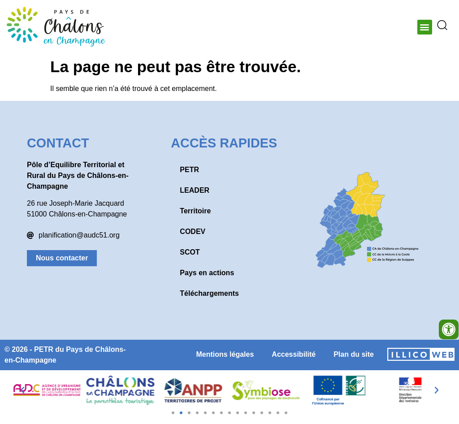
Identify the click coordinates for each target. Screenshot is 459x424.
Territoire (195, 211)
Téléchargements (209, 293)
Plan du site (353, 354)
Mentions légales (225, 354)
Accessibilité (294, 354)
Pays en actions (207, 273)
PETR (189, 169)
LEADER (194, 190)
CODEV (192, 231)
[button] (424, 27)
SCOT (189, 252)
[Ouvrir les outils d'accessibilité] (449, 329)
